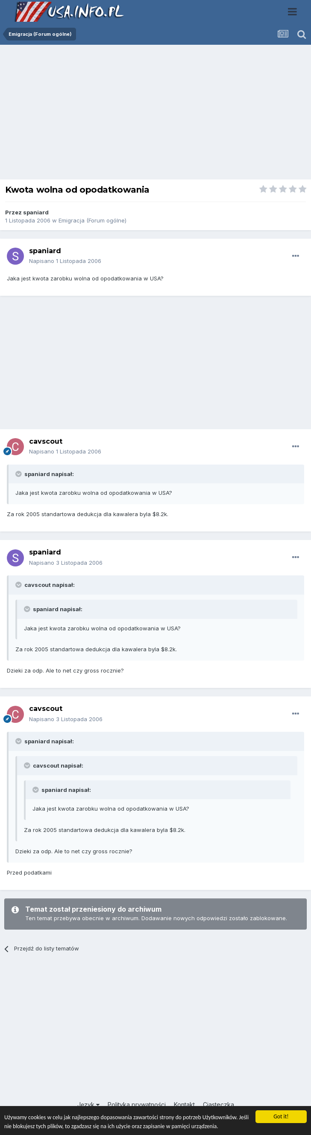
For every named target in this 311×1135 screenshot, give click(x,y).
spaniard (36, 212)
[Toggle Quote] (19, 474)
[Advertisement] (155, 114)
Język (88, 1104)
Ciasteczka (218, 1104)
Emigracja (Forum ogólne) (92, 220)
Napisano (65, 260)
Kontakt (184, 1104)
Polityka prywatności (137, 1104)
